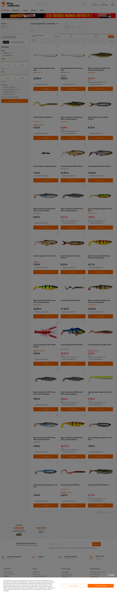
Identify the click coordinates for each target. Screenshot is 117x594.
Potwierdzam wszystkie (101, 585)
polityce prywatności (47, 583)
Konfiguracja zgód (73, 585)
